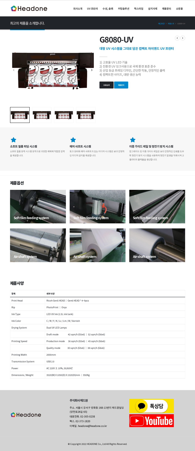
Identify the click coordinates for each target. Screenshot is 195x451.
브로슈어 (106, 85)
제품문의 (166, 8)
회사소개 (77, 8)
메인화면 (161, 23)
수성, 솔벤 (108, 8)
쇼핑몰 (179, 8)
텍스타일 (138, 8)
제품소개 (171, 23)
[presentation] (14, 70)
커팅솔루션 (123, 8)
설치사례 (152, 8)
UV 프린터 (92, 8)
